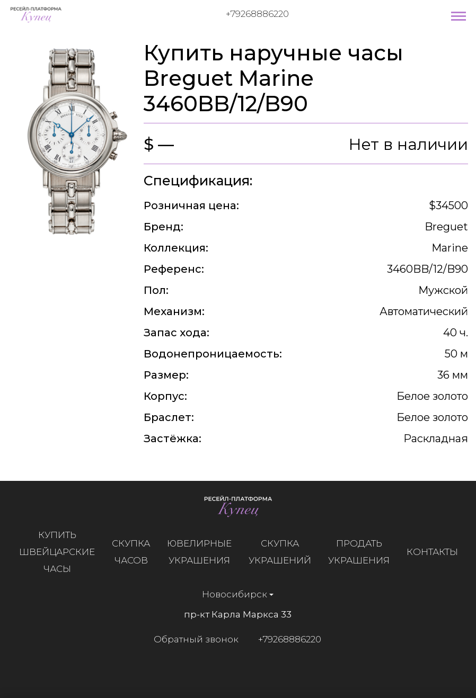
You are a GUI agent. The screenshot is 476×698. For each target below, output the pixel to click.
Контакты (436, 552)
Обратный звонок (191, 639)
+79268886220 (257, 13)
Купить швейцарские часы (61, 552)
